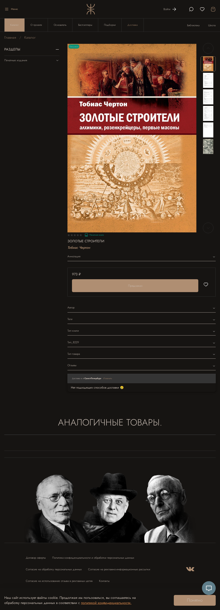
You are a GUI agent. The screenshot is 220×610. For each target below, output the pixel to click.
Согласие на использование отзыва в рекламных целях (59, 581)
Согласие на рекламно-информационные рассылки (119, 569)
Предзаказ (135, 286)
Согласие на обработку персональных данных (54, 569)
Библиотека (193, 25)
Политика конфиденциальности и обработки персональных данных (93, 558)
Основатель (60, 25)
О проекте (36, 25)
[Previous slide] (208, 48)
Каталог (14, 25)
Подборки (110, 25)
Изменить (107, 378)
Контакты (104, 581)
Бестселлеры (85, 25)
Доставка (132, 25)
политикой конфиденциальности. (106, 602)
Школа (212, 25)
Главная (10, 37)
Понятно (195, 600)
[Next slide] (208, 228)
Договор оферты (36, 558)
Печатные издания (32, 60)
